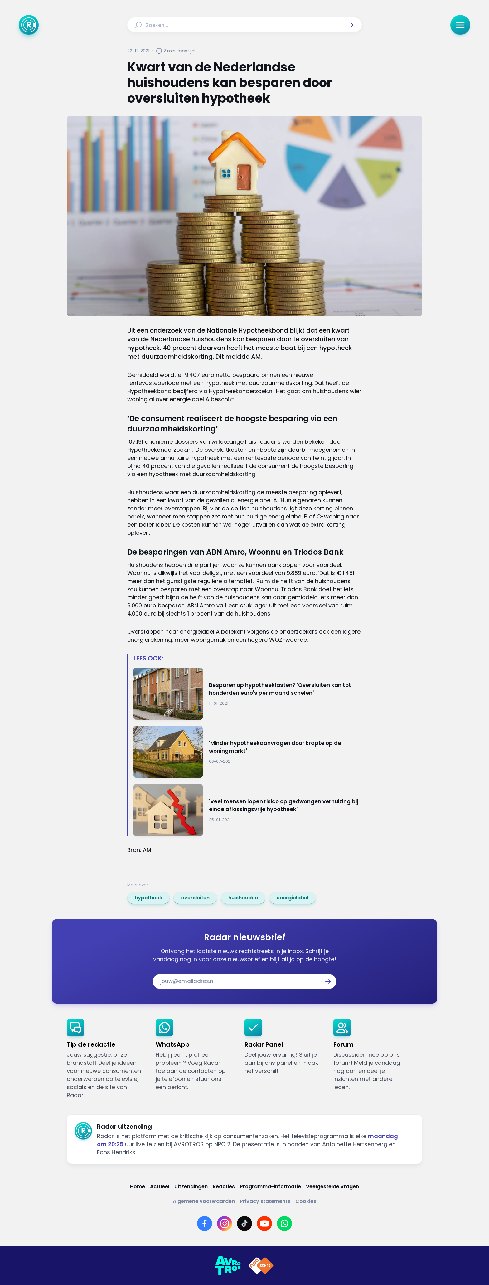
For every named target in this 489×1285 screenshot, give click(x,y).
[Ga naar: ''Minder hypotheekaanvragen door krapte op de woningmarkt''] (247, 752)
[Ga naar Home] (29, 25)
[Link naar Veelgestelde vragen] (332, 1186)
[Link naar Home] (137, 1186)
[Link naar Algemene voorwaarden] (204, 1201)
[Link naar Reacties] (224, 1186)
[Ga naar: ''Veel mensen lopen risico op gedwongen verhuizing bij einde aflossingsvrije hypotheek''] (247, 810)
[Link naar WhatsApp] (284, 1223)
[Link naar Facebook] (204, 1223)
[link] (148, 898)
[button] (350, 24)
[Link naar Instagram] (224, 1223)
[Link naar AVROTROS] (228, 1265)
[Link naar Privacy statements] (265, 1201)
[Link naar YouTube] (264, 1223)
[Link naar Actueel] (159, 1186)
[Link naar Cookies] (305, 1201)
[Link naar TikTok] (244, 1223)
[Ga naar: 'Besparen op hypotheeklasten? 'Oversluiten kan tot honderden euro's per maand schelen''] (247, 694)
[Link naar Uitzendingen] (191, 1186)
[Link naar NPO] (261, 1265)
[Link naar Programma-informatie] (270, 1186)
